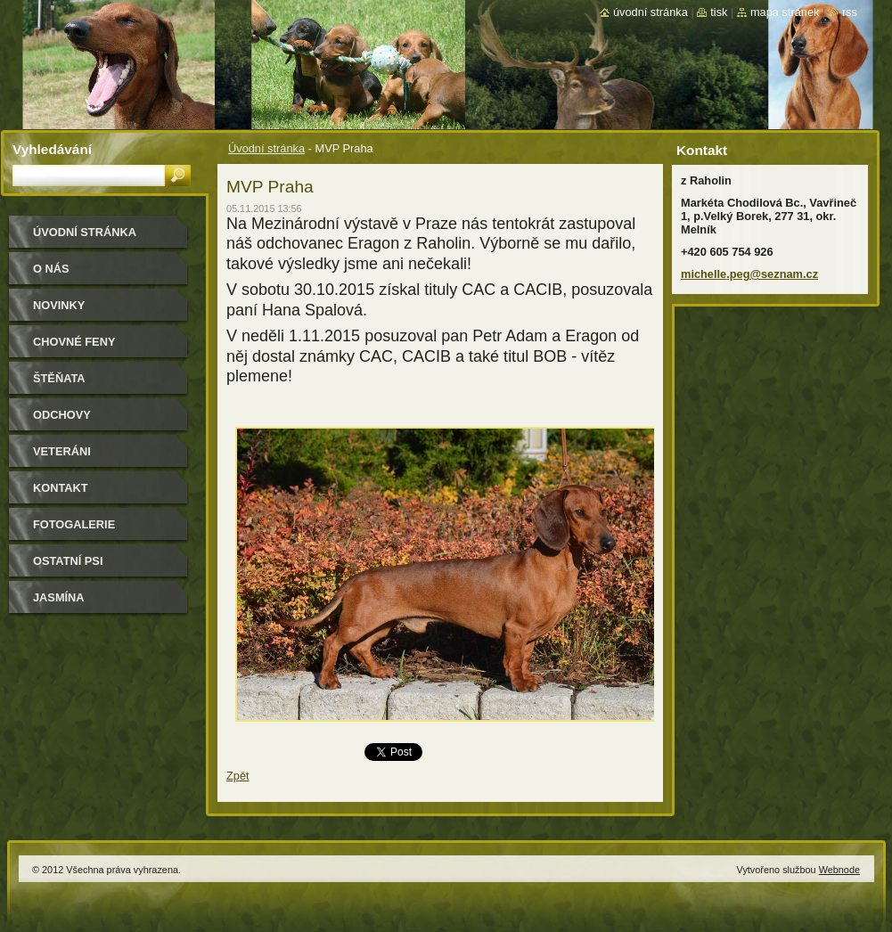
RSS (849, 12)
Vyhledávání (52, 149)
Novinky (59, 305)
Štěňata (59, 378)
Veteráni (62, 451)
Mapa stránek (785, 12)
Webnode (839, 869)
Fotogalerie (74, 524)
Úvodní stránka (266, 148)
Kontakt (60, 488)
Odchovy (62, 414)
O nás (51, 268)
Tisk (718, 12)
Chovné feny (74, 341)
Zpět (238, 775)
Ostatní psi (67, 561)
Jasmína (59, 597)
